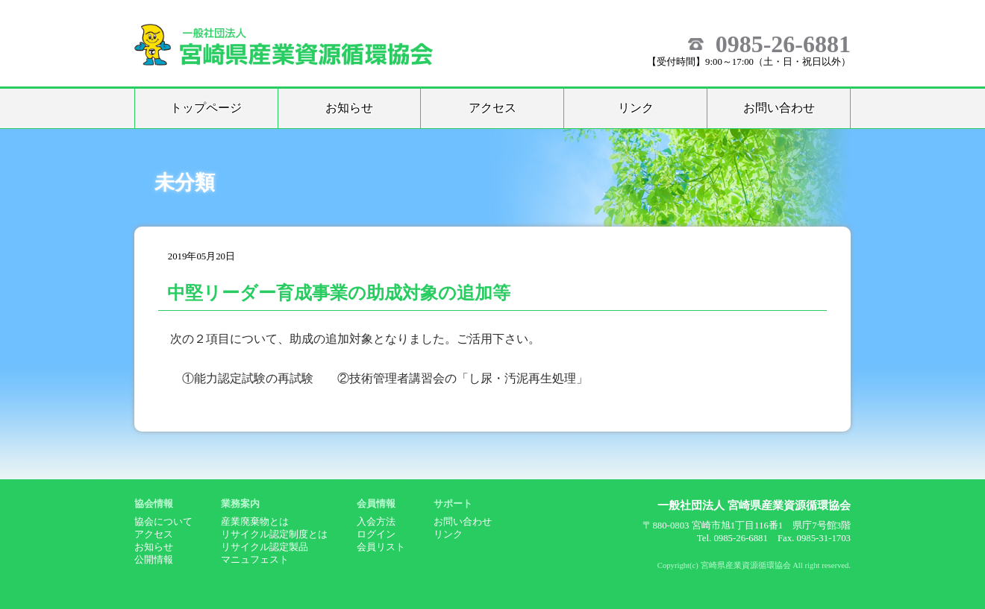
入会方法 (376, 522)
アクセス (492, 107)
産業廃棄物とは (255, 522)
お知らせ (349, 107)
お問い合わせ (779, 107)
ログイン (376, 534)
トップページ (206, 107)
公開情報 (153, 560)
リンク (636, 107)
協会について (163, 522)
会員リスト (381, 547)
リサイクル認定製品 (264, 547)
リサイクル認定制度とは (274, 534)
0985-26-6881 (783, 44)
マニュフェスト (255, 560)
